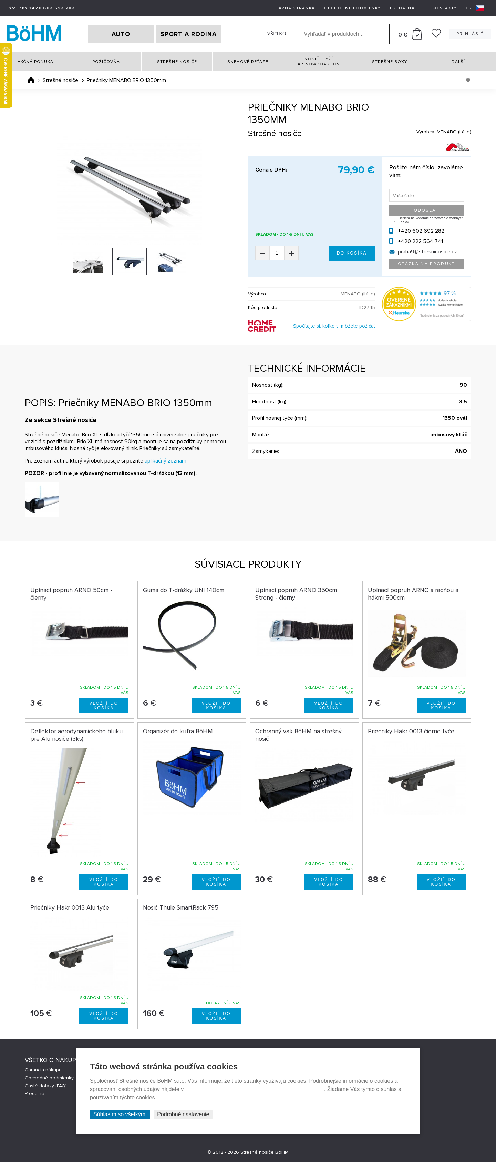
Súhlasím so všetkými (120, 1114)
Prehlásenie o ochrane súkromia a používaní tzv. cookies (254, 1089)
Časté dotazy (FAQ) (46, 1086)
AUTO (121, 34)
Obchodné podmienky (352, 8)
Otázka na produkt (426, 264)
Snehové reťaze (247, 61)
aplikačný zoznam (165, 460)
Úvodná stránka (31, 80)
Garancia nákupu (43, 1070)
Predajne (34, 1094)
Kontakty (445, 8)
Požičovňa (106, 61)
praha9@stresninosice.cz (427, 251)
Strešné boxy (389, 61)
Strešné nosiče (177, 61)
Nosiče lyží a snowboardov (319, 61)
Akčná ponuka (35, 61)
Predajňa (402, 8)
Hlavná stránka (293, 8)
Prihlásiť (470, 34)
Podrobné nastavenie (183, 1114)
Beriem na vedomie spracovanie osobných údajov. (431, 220)
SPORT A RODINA (189, 34)
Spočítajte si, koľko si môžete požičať (334, 326)
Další (460, 61)
